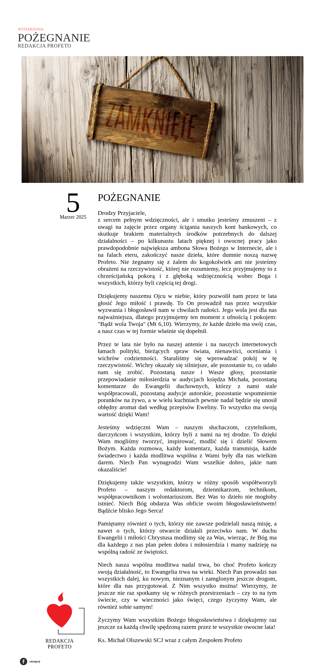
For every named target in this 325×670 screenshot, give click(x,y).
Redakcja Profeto (44, 46)
